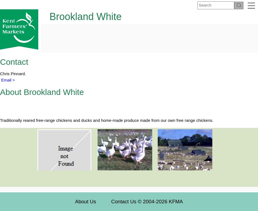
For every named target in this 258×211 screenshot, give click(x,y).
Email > (7, 80)
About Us (85, 201)
